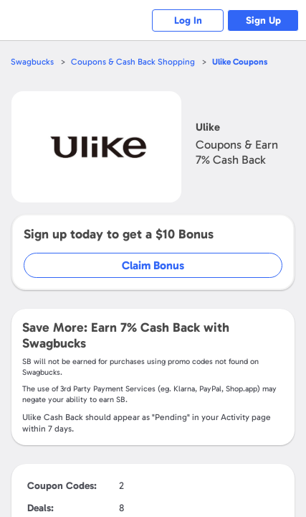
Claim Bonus (153, 265)
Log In (188, 20)
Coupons (239, 62)
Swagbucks (32, 62)
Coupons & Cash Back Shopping (133, 62)
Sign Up (263, 20)
